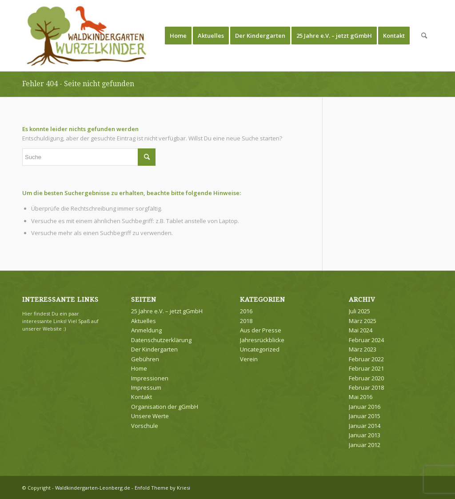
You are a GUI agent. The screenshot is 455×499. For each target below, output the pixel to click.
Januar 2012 (364, 445)
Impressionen (149, 378)
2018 (246, 321)
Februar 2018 (366, 387)
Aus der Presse (260, 330)
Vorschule (144, 426)
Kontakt (141, 397)
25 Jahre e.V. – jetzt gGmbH (167, 311)
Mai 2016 (360, 397)
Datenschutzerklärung (161, 340)
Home (139, 368)
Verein (249, 359)
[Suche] (424, 35)
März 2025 (362, 321)
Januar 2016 (364, 407)
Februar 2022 (366, 359)
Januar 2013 (364, 435)
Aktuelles (143, 321)
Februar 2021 (366, 368)
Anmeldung (146, 330)
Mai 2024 (360, 330)
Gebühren (145, 359)
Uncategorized (259, 349)
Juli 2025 (359, 311)
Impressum (146, 387)
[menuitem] (178, 35)
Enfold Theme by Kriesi (162, 487)
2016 (246, 311)
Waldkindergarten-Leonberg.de (92, 487)
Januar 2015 (364, 416)
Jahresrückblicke (262, 340)
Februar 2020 (366, 378)
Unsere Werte (150, 416)
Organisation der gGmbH (164, 407)
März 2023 (362, 349)
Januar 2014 (364, 426)
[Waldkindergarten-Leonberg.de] (87, 35)
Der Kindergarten (154, 349)
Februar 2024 (366, 340)
